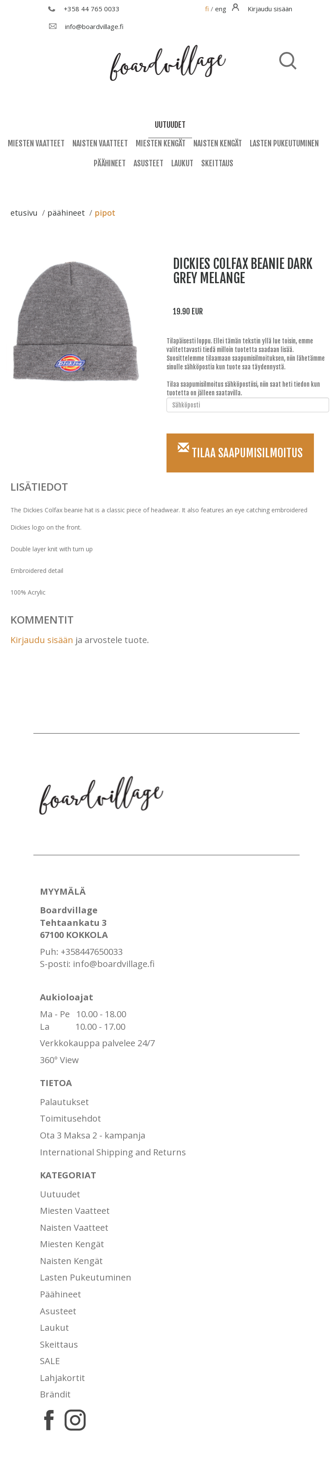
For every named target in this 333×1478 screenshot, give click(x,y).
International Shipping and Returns (113, 1152)
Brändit (55, 1394)
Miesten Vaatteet (36, 143)
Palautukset (64, 1102)
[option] (78, 322)
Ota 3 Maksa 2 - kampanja (92, 1135)
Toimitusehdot (70, 1118)
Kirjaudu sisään (41, 640)
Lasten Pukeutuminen (284, 143)
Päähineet (110, 163)
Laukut (182, 163)
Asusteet (148, 163)
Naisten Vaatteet (100, 143)
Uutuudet (60, 1194)
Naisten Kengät (217, 143)
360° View (59, 1060)
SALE (50, 1361)
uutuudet (170, 124)
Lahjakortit (62, 1378)
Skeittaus (217, 163)
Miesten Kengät (161, 143)
